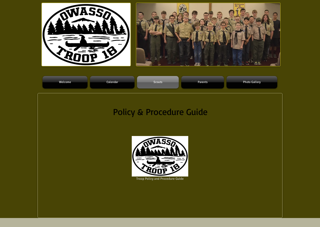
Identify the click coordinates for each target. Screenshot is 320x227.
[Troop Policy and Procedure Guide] (160, 159)
